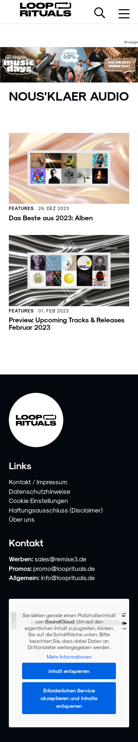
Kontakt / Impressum (38, 481)
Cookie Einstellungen (38, 500)
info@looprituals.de (68, 577)
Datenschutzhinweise (39, 491)
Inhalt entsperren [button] (69, 671)
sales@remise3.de (60, 558)
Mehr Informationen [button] (69, 656)
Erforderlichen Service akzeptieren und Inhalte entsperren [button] (69, 698)
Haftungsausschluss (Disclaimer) (56, 510)
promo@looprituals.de (64, 568)
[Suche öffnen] (100, 14)
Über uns (22, 519)
